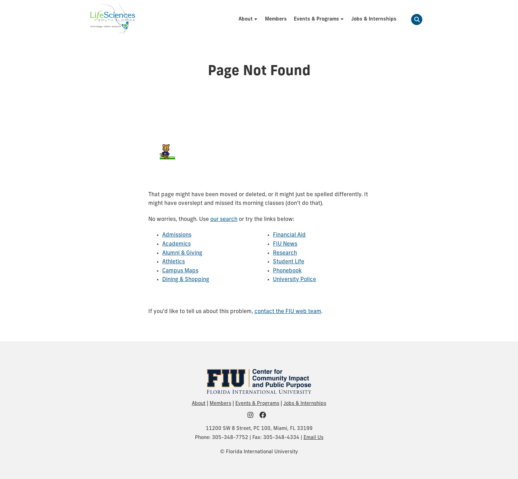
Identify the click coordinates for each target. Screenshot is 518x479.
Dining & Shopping (185, 279)
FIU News (285, 244)
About (198, 403)
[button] (416, 19)
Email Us (313, 437)
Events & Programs (257, 403)
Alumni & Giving (182, 253)
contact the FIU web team (287, 311)
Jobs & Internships (304, 403)
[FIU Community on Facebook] (264, 416)
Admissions (176, 235)
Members (220, 403)
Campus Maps (180, 271)
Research (285, 253)
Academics (176, 244)
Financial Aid (289, 235)
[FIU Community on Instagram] (253, 416)
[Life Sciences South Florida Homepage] (112, 19)
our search (223, 219)
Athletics (173, 262)
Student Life (288, 262)
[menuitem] (248, 19)
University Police (294, 279)
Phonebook (287, 271)
